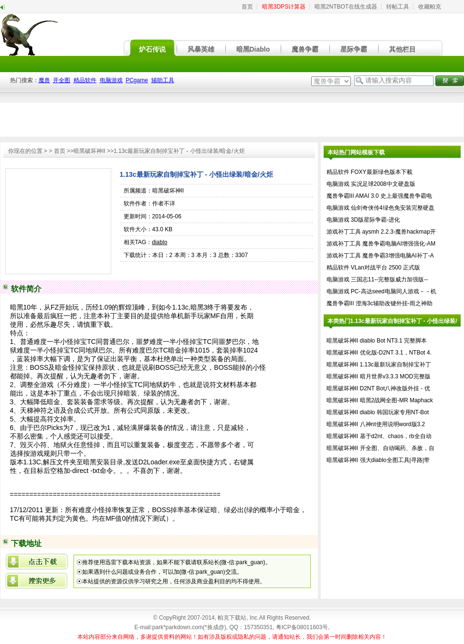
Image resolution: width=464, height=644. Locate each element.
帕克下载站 (232, 617)
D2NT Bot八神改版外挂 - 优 (395, 388)
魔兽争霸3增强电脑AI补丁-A (398, 255)
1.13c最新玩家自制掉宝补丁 (395, 364)
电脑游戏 (338, 184)
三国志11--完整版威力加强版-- (389, 279)
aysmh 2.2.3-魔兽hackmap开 (399, 231)
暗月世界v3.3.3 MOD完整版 (395, 376)
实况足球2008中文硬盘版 (383, 184)
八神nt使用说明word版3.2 (392, 424)
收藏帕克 (429, 6)
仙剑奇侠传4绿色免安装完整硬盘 (392, 207)
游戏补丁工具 (344, 231)
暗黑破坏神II (89, 151)
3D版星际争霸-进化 (375, 219)
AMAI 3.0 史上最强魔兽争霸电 (393, 196)
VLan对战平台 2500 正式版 (385, 267)
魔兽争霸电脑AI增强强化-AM (398, 243)
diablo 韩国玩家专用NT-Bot (394, 412)
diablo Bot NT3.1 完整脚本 (393, 340)
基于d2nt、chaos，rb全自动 (396, 436)
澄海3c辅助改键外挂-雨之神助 (394, 303)
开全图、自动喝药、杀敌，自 (397, 448)
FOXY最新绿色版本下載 (381, 172)
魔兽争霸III (340, 196)
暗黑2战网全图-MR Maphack (396, 400)
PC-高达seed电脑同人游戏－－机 (393, 291)
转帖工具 (397, 6)
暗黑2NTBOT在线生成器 (346, 6)
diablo (159, 242)
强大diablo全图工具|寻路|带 (395, 460)
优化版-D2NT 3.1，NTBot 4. (396, 352)
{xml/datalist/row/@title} (36, 561)
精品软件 (338, 172)
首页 (247, 6)
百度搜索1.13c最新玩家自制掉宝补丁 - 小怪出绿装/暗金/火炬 (36, 580)
